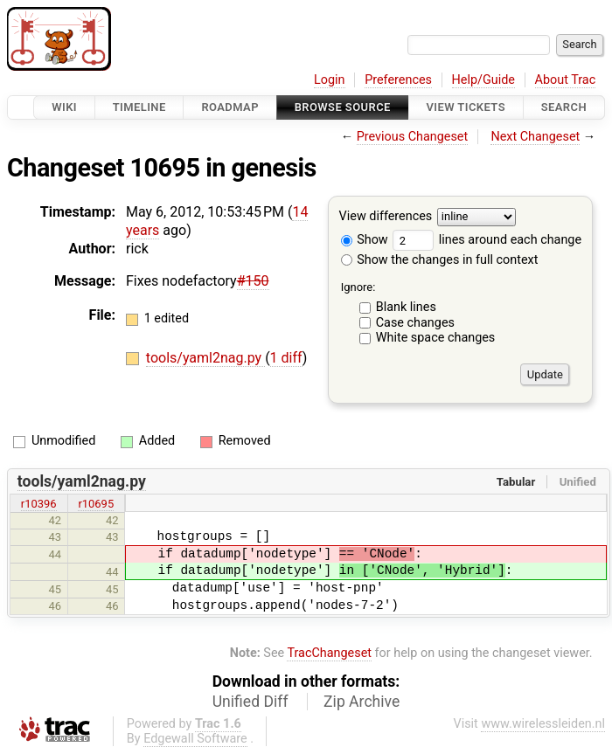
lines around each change (487, 239)
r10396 (39, 503)
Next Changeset (535, 136)
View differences (386, 217)
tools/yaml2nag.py (205, 357)
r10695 (96, 503)
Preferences (398, 80)
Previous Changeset (413, 136)
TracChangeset (329, 653)
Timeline (139, 107)
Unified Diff (250, 701)
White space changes (436, 337)
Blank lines (406, 307)
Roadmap (230, 107)
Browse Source (343, 107)
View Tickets (466, 107)
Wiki (64, 107)
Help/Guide (483, 80)
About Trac (565, 80)
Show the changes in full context (440, 259)
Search (564, 107)
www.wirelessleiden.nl (543, 723)
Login (329, 80)
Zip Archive (361, 701)
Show (364, 239)
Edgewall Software (195, 738)
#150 (253, 281)
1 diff (286, 357)
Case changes (415, 322)
